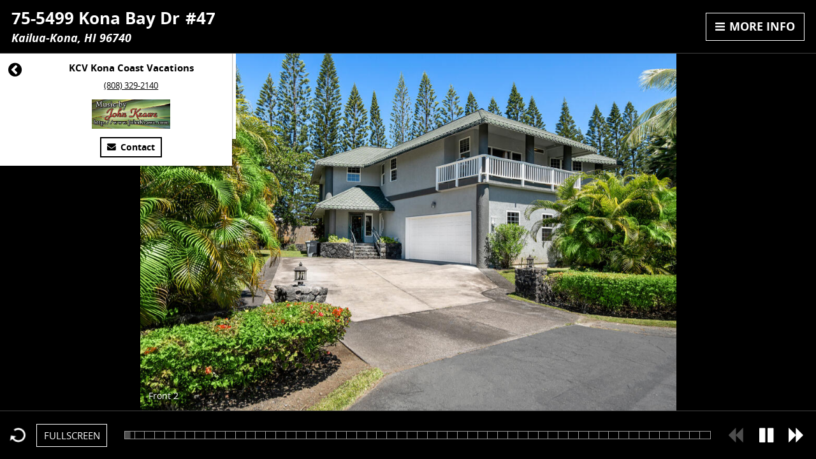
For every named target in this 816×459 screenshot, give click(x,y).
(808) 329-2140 (131, 85)
